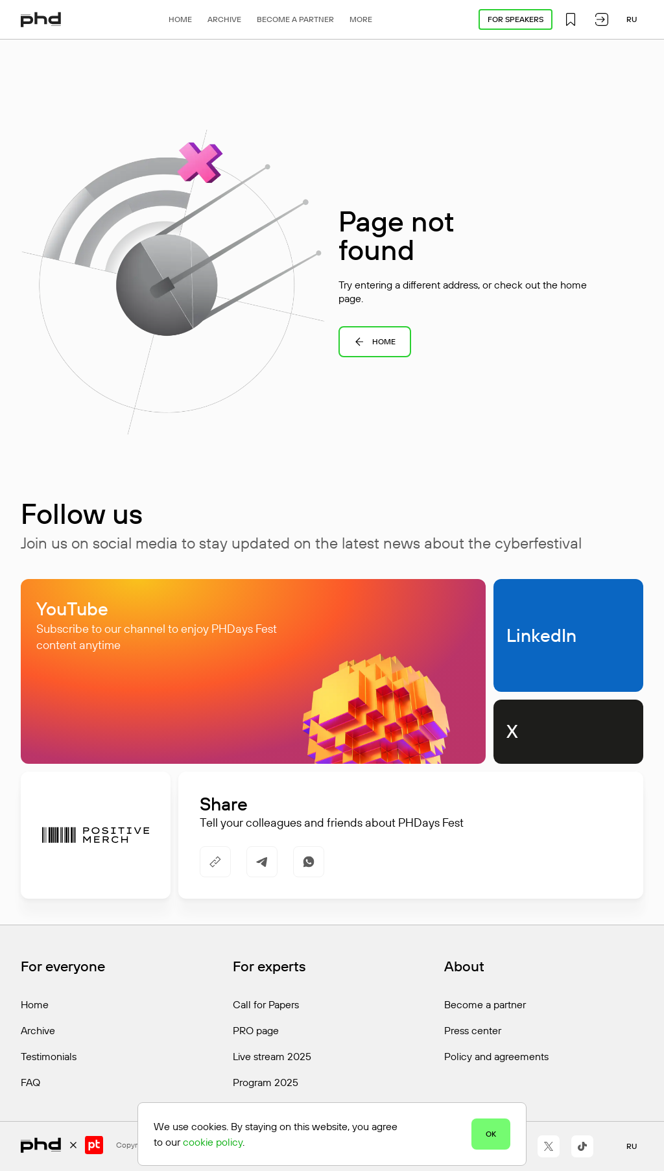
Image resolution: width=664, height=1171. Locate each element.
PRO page (256, 1030)
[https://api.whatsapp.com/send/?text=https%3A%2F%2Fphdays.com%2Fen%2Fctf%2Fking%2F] (308, 861)
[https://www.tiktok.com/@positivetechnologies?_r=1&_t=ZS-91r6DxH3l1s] (582, 1146)
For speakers (515, 19)
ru (631, 19)
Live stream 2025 (272, 1056)
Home (180, 19)
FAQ (30, 1082)
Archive (224, 19)
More (361, 19)
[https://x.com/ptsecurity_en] (548, 1146)
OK (491, 1134)
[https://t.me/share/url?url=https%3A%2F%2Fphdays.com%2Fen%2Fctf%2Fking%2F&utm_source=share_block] (262, 861)
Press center (472, 1030)
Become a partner (295, 19)
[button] (571, 19)
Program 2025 (265, 1082)
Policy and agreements (496, 1056)
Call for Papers (266, 1004)
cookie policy (213, 1141)
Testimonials (49, 1056)
